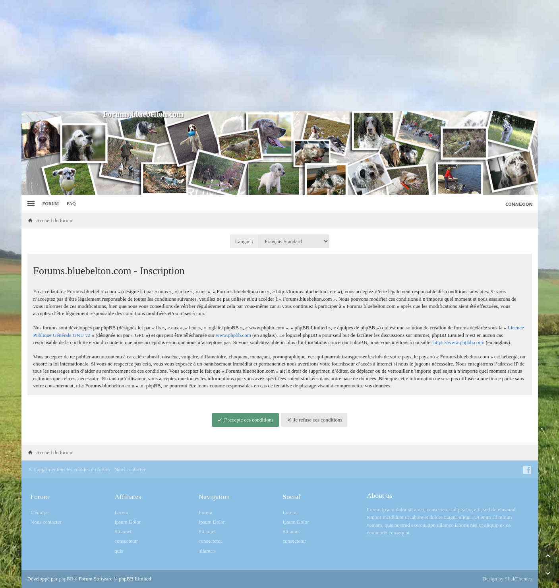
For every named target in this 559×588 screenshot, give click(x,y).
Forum (51, 203)
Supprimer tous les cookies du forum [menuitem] (68, 469)
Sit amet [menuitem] (123, 531)
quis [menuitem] (118, 551)
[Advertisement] (279, 55)
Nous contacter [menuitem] (129, 469)
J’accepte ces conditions (245, 420)
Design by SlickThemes (507, 579)
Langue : (244, 241)
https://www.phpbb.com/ (458, 342)
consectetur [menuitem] (126, 541)
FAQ (71, 203)
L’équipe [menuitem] (40, 512)
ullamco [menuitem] (207, 551)
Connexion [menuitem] (519, 204)
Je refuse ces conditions (314, 420)
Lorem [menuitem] (121, 512)
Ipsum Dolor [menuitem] (127, 522)
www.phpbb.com (233, 335)
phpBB (66, 579)
